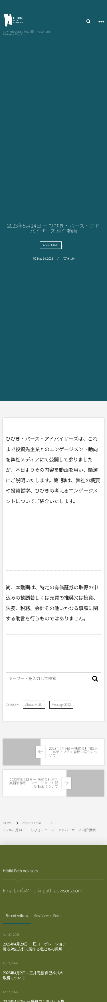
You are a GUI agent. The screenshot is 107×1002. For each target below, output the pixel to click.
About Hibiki (50, 245)
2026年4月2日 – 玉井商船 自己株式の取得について (33, 975)
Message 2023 (61, 704)
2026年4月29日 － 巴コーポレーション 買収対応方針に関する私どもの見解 (34, 946)
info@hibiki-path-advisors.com (49, 890)
